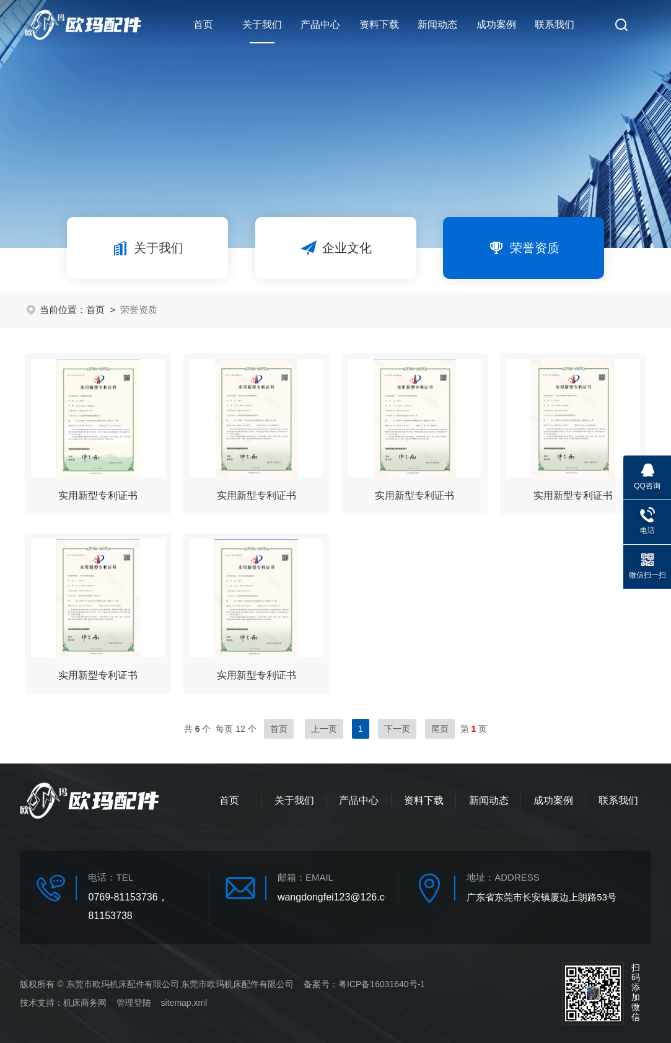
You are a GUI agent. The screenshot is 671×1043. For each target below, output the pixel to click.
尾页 (440, 729)
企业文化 (336, 248)
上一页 (324, 729)
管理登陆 (133, 1003)
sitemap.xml (184, 1003)
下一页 (397, 729)
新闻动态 (437, 24)
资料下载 (379, 24)
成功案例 (496, 24)
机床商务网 (85, 1003)
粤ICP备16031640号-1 (381, 984)
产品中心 (320, 24)
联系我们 (554, 24)
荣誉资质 (523, 248)
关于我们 (262, 31)
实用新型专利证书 (98, 495)
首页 (203, 24)
